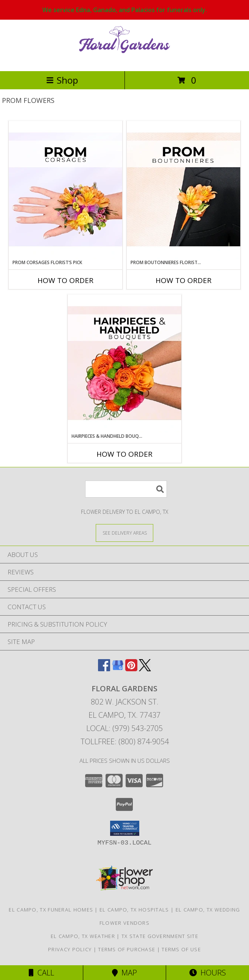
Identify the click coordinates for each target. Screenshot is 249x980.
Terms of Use (181, 949)
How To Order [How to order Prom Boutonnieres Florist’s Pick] (184, 280)
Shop (62, 80)
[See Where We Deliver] (124, 532)
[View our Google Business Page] (118, 668)
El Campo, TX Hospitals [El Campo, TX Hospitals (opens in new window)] (134, 909)
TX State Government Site (159, 936)
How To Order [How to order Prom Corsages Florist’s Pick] (65, 280)
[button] (124, 828)
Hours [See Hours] (207, 973)
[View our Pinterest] (131, 668)
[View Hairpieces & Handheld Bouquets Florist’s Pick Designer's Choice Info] (124, 363)
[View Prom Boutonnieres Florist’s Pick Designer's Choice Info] (183, 190)
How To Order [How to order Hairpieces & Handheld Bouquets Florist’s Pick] (124, 454)
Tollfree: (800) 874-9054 (125, 741)
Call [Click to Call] (41, 973)
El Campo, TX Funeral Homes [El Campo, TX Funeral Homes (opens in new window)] (51, 909)
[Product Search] (126, 489)
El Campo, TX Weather (83, 936)
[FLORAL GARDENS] (124, 60)
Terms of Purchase (126, 949)
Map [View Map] (124, 973)
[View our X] (145, 668)
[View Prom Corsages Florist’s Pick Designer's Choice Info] (65, 190)
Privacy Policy (70, 949)
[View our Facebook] (104, 668)
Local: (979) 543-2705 (124, 728)
